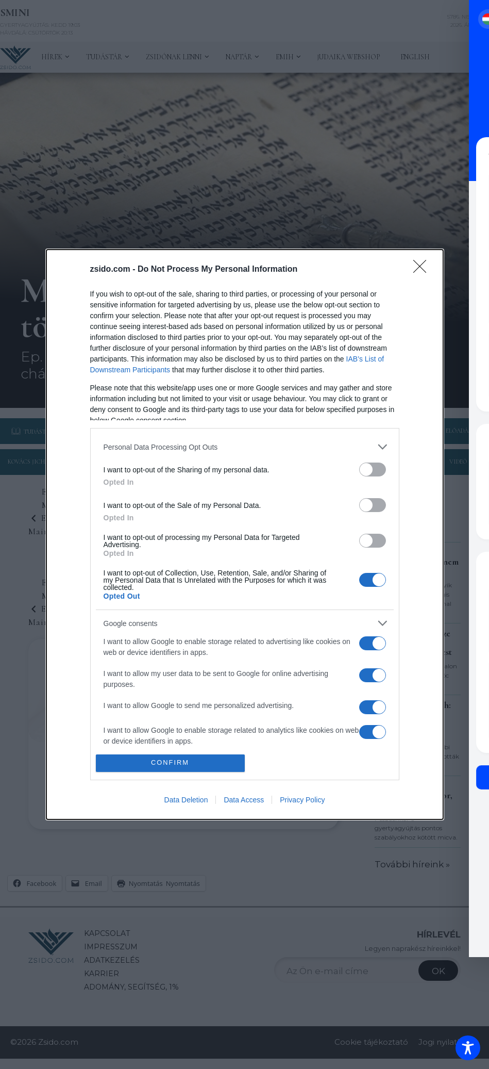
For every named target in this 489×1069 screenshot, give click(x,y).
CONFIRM (170, 763)
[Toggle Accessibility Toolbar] (467, 1047)
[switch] (372, 469)
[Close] (423, 269)
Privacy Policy (302, 800)
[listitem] (245, 446)
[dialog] (244, 534)
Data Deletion (186, 800)
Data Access (244, 800)
